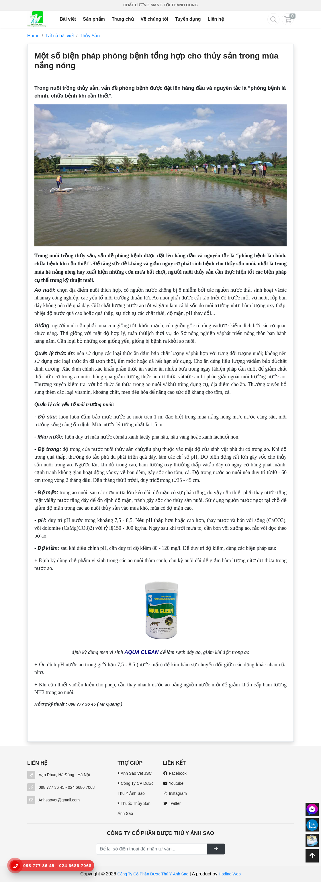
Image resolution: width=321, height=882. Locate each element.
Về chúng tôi (154, 19)
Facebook (175, 773)
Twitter (172, 803)
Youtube (173, 783)
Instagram (175, 793)
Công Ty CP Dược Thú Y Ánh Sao (135, 788)
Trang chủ (123, 19)
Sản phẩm (94, 19)
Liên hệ (216, 19)
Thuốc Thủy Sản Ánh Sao (134, 808)
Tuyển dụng (188, 19)
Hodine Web (230, 874)
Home (33, 35)
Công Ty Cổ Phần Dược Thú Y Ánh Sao (153, 874)
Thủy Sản (90, 35)
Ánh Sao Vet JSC (135, 773)
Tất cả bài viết (59, 35)
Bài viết (68, 19)
